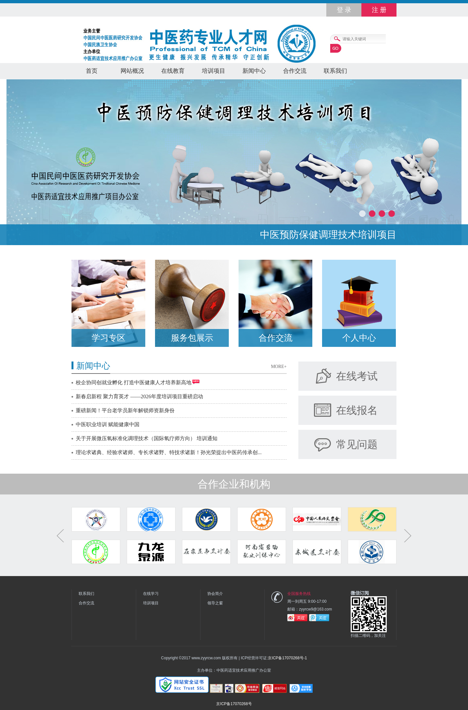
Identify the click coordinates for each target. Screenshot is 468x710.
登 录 (344, 9)
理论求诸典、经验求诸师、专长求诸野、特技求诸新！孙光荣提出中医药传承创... (169, 452)
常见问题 (357, 444)
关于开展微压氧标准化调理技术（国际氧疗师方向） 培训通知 (146, 438)
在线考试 (357, 376)
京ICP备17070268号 (234, 704)
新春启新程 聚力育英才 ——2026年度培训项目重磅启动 (139, 396)
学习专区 (108, 338)
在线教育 (173, 71)
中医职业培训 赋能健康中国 (107, 424)
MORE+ (279, 366)
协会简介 (215, 593)
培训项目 (213, 71)
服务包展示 (192, 338)
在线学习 (151, 593)
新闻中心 (254, 71)
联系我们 (335, 71)
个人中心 (359, 338)
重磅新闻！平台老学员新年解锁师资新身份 (125, 410)
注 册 (379, 9)
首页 (92, 71)
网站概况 (132, 71)
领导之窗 (215, 603)
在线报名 (357, 410)
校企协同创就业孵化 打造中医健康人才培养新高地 (133, 382)
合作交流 (294, 71)
